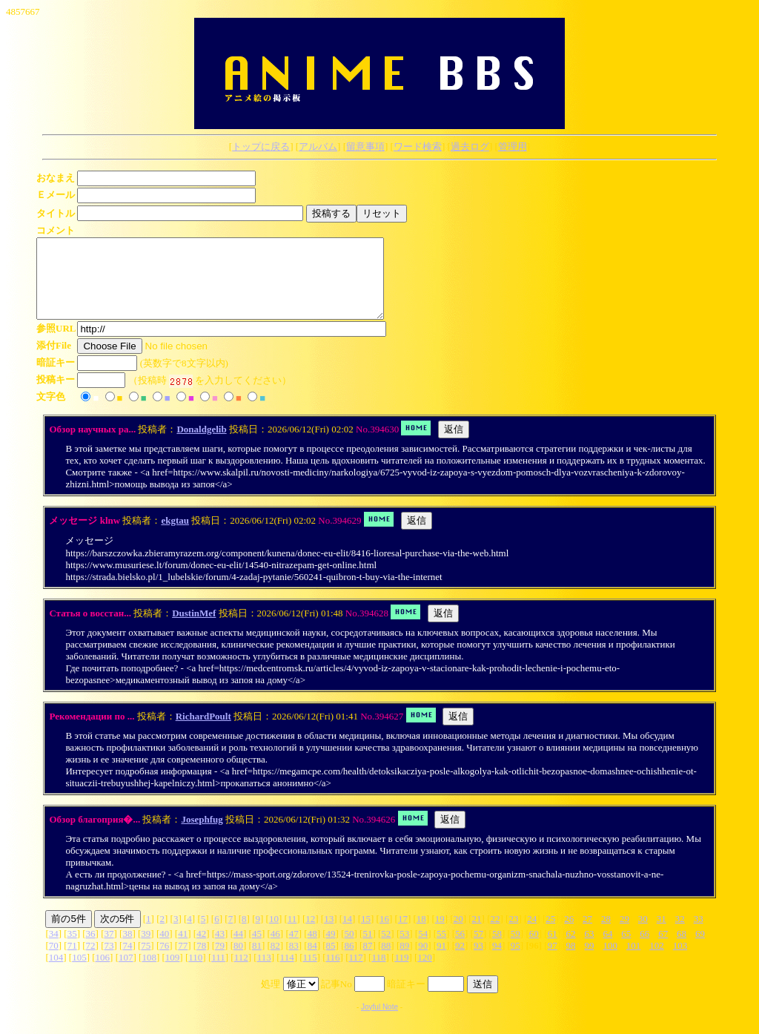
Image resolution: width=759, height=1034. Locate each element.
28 (606, 934)
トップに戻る (261, 146)
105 (79, 972)
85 (331, 961)
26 (569, 934)
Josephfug (201, 834)
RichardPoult (203, 731)
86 (349, 961)
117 (355, 972)
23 (513, 934)
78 (201, 961)
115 (310, 972)
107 (126, 972)
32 (680, 934)
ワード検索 (418, 146)
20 (458, 934)
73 (109, 961)
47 (294, 949)
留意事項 (365, 146)
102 (656, 961)
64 (607, 949)
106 (103, 972)
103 (680, 961)
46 (275, 949)
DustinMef (194, 628)
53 (404, 949)
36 (91, 949)
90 (423, 961)
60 (534, 949)
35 (72, 949)
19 (440, 934)
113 (264, 972)
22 (495, 934)
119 (401, 972)
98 (571, 961)
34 (54, 949)
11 (292, 934)
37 (109, 949)
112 (241, 972)
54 (423, 949)
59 (515, 949)
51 (367, 949)
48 (312, 949)
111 (218, 972)
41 (183, 949)
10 (274, 934)
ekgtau (175, 535)
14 (347, 934)
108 (149, 972)
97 (552, 961)
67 (663, 949)
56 (460, 949)
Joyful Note (379, 1022)
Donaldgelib (201, 444)
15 (366, 934)
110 (195, 972)
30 (643, 934)
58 (497, 949)
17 (403, 934)
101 (633, 961)
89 (404, 961)
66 (644, 949)
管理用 (512, 146)
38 (127, 949)
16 (384, 934)
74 (127, 961)
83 (294, 961)
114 (287, 972)
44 (238, 949)
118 (378, 972)
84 (312, 961)
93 (478, 961)
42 (201, 949)
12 (310, 934)
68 (681, 949)
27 (587, 934)
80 (238, 961)
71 (72, 961)
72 (91, 961)
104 (56, 972)
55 (441, 949)
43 (220, 949)
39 (145, 949)
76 (164, 961)
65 (626, 949)
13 (329, 934)
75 (145, 961)
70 (54, 961)
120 (424, 972)
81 (257, 961)
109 (172, 972)
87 (367, 961)
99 (589, 961)
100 (610, 961)
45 (257, 949)
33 (698, 934)
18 (421, 934)
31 (661, 934)
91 (441, 961)
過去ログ (470, 146)
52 (386, 949)
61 (552, 949)
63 (589, 949)
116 (333, 972)
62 (571, 949)
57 (478, 949)
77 (183, 961)
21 (477, 934)
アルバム (318, 146)
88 (386, 961)
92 (460, 961)
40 (164, 949)
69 (700, 949)
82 (275, 961)
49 (331, 949)
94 (497, 961)
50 (349, 949)
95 (515, 961)
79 (220, 961)
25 (550, 934)
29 (624, 934)
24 (532, 934)
